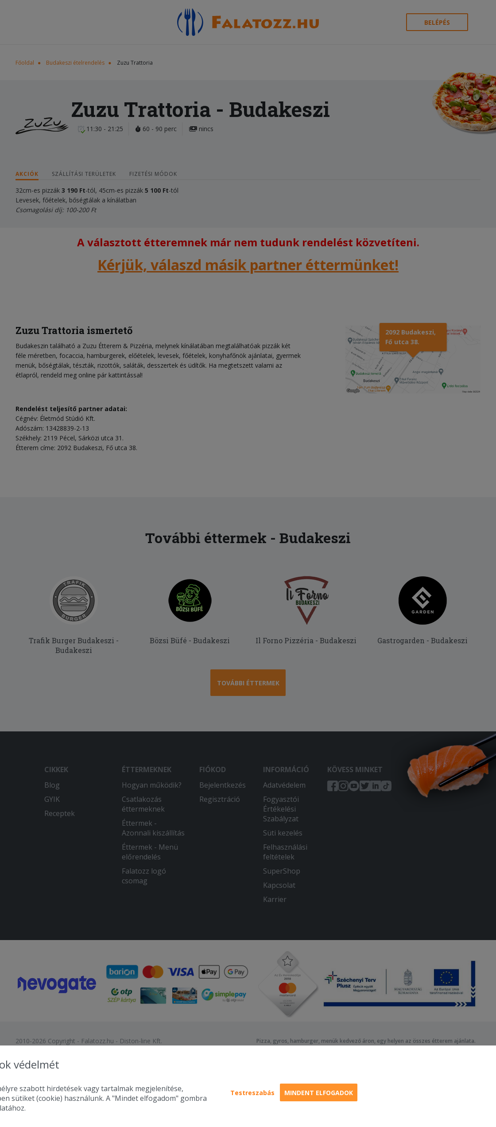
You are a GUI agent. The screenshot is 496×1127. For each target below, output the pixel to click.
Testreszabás (252, 1092)
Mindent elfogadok (318, 1092)
